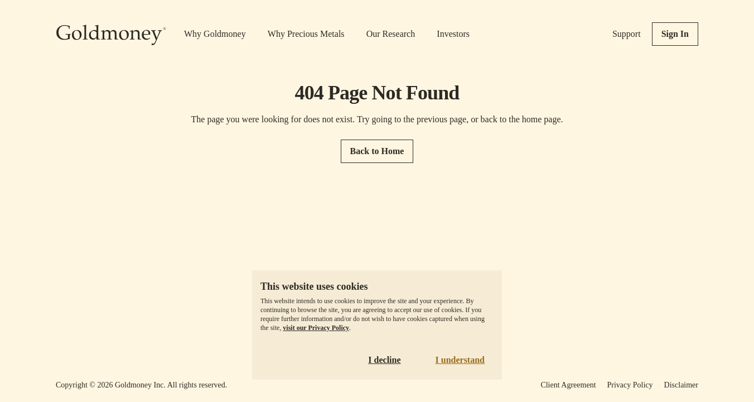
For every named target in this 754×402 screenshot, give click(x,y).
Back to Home (377, 151)
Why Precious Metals (306, 34)
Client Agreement (568, 385)
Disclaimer (681, 385)
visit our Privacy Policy (316, 328)
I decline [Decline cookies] (384, 360)
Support (626, 34)
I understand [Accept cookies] (460, 360)
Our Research (390, 34)
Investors (453, 34)
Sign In (675, 34)
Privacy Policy (630, 385)
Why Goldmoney (215, 34)
